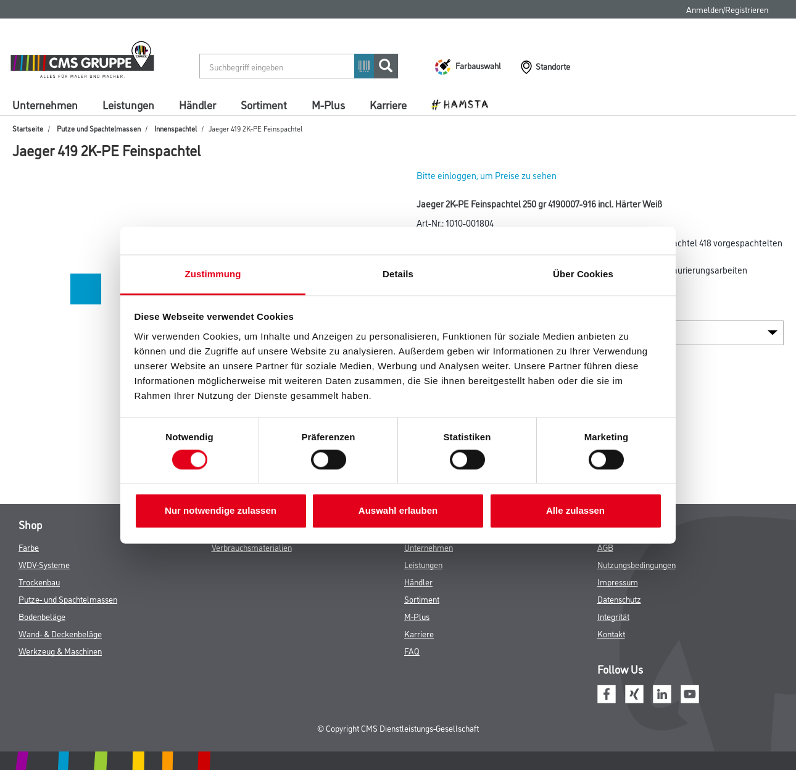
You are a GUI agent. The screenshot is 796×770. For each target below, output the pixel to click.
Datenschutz (619, 599)
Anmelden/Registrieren (727, 9)
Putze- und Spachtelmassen (68, 599)
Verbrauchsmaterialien (252, 547)
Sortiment (264, 104)
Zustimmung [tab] (213, 274)
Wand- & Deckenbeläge (60, 633)
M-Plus (328, 104)
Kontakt (611, 633)
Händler (197, 104)
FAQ (412, 650)
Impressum (617, 581)
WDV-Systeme (44, 564)
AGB (605, 547)
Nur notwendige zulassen (220, 511)
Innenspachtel (175, 128)
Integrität (613, 616)
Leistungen (128, 104)
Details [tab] (398, 274)
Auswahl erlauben (398, 511)
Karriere (388, 104)
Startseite (27, 128)
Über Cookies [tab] (583, 274)
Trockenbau (39, 581)
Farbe (29, 547)
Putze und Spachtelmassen (99, 128)
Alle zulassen (575, 511)
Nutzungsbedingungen (636, 564)
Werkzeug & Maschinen (60, 650)
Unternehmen (45, 104)
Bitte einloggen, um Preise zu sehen (487, 175)
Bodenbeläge (42, 616)
